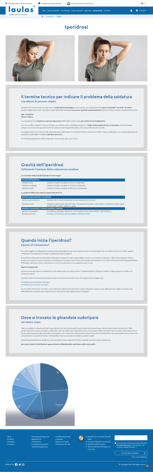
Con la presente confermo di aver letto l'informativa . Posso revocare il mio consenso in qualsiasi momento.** (132, 445)
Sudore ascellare (53, 10)
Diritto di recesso (61, 441)
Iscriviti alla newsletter (133, 453)
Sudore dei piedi (77, 10)
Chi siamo (10, 441)
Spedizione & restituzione (35, 440)
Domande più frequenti (39, 436)
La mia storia (97, 10)
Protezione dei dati (62, 444)
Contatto (107, 10)
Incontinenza (65, 10)
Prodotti (10, 439)
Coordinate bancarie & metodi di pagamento (39, 445)
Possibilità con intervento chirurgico (35, 284)
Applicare (87, 10)
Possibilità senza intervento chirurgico (35, 282)
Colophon (58, 439)
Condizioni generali (62, 436)
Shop (44, 10)
